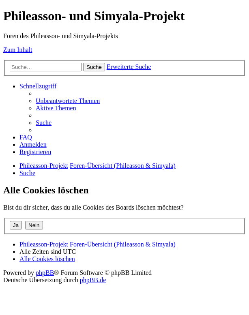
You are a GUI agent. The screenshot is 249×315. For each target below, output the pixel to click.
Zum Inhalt (17, 49)
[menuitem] (68, 100)
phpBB (45, 272)
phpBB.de (93, 279)
